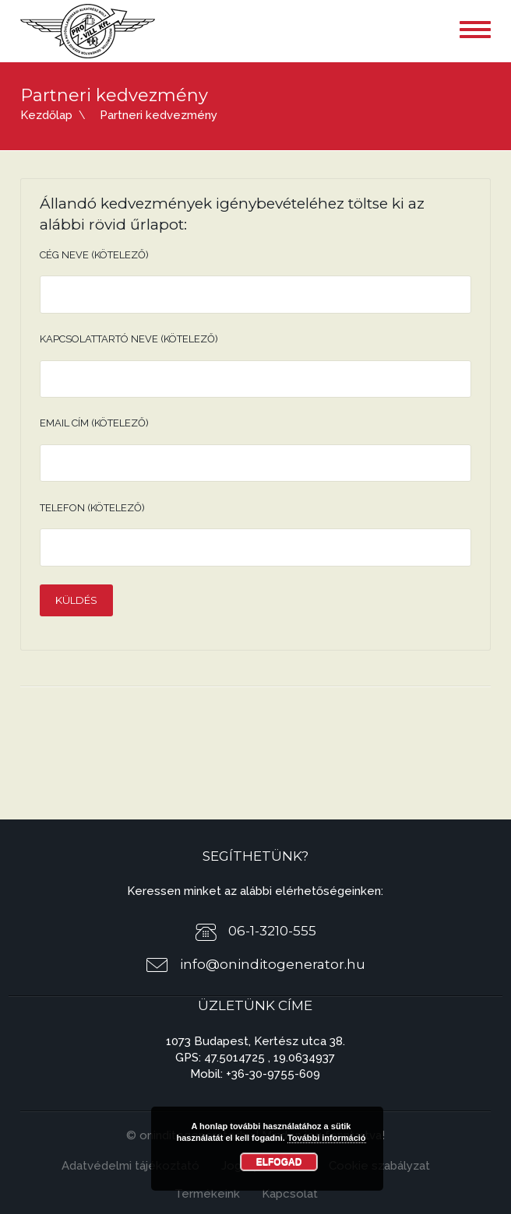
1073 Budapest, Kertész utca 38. (255, 1041)
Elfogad (279, 1161)
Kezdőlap (46, 115)
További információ (326, 1137)
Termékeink (207, 1194)
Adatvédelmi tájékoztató (130, 1166)
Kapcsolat (290, 1194)
